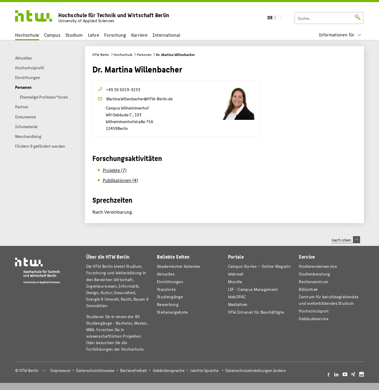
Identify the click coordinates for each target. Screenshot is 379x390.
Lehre (93, 34)
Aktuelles (165, 274)
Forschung (115, 34)
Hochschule (27, 34)
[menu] (340, 34)
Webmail (236, 274)
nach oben (346, 239)
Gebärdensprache (168, 370)
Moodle (235, 281)
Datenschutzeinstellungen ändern (255, 370)
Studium (74, 34)
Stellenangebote (172, 312)
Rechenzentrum (313, 281)
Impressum (60, 370)
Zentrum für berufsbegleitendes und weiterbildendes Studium (328, 300)
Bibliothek (308, 289)
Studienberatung (314, 274)
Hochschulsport (314, 311)
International (166, 34)
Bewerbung (168, 304)
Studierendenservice (318, 266)
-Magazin (259, 266)
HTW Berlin (100, 54)
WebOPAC (237, 297)
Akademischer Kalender (178, 266)
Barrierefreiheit (133, 370)
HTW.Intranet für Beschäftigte (256, 312)
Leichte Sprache (204, 370)
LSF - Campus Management (253, 289)
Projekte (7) (115, 170)
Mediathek (238, 304)
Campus (52, 34)
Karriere (139, 34)
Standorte (166, 289)
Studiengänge (170, 297)
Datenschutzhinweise (95, 370)
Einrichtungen (170, 281)
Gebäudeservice (313, 318)
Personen (144, 54)
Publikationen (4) (120, 180)
